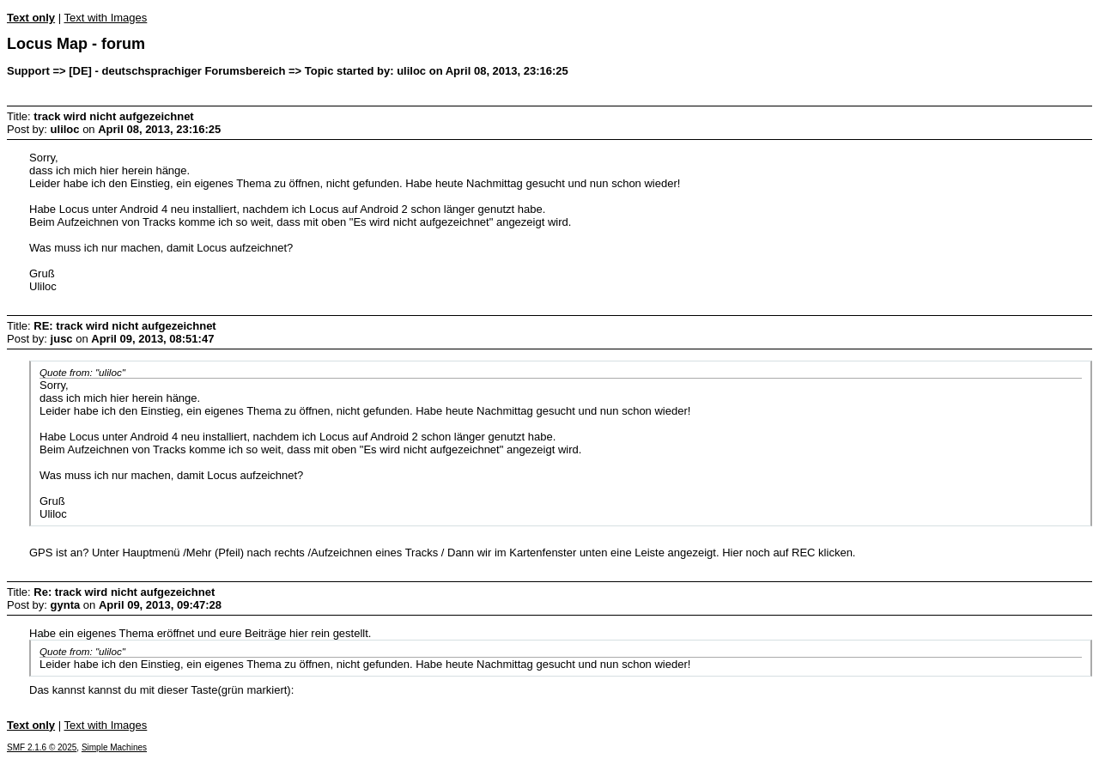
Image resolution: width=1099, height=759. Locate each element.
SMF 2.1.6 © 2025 (41, 747)
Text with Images (105, 17)
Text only (31, 17)
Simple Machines (114, 747)
